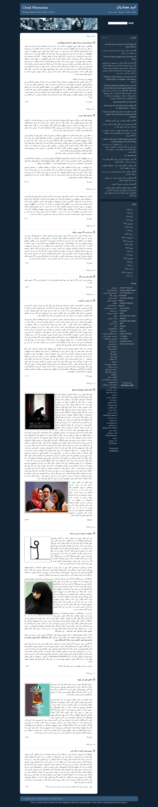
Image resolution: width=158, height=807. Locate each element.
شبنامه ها (113, 400)
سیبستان (113, 351)
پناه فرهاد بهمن (111, 392)
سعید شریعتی (112, 413)
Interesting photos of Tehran (124, 102)
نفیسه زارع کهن (111, 369)
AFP (121, 328)
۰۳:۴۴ (26, 287)
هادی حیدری (112, 318)
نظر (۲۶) (89, 287)
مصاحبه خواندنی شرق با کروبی (124, 184)
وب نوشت (113, 420)
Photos (39, 12)
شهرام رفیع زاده (111, 364)
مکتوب (114, 395)
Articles (32, 12)
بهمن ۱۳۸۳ (129, 248)
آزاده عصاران (112, 433)
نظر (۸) (89, 182)
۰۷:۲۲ (26, 102)
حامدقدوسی (112, 382)
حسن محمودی (111, 390)
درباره (115, 12)
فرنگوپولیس (112, 328)
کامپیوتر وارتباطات (110, 339)
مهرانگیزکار (112, 443)
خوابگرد (114, 374)
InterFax (123, 331)
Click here (96, 802)
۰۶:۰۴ (26, 376)
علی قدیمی (112, 341)
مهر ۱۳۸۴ (129, 220)
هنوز (115, 316)
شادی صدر (113, 430)
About (45, 12)
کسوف (114, 362)
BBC (121, 323)
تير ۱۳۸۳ (130, 262)
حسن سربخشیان (110, 308)
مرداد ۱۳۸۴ (129, 227)
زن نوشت (113, 311)
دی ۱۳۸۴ (129, 209)
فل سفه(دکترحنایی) (110, 334)
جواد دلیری (113, 410)
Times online (125, 308)
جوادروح (114, 331)
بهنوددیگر (113, 354)
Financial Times (126, 341)
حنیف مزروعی (112, 313)
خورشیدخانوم (112, 300)
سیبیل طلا (113, 295)
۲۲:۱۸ (26, 182)
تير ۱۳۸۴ (130, 230)
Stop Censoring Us (127, 344)
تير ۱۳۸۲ (130, 265)
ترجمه (82, 79)
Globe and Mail (125, 334)
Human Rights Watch (128, 290)
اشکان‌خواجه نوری (110, 293)
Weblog (25, 12)
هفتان (114, 303)
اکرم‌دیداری (112, 298)
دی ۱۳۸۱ (129, 276)
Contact (52, 12)
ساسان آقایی (112, 306)
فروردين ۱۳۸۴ (128, 241)
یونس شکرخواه (111, 372)
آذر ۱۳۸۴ (130, 213)
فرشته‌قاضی (112, 425)
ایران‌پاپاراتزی (112, 423)
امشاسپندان (112, 349)
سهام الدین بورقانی (110, 385)
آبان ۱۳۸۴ (129, 216)
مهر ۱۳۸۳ (129, 255)
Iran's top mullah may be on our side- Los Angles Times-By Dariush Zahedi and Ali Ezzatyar (119, 114)
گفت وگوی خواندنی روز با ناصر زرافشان (120, 120)
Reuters (123, 326)
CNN (122, 313)
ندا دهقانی (113, 359)
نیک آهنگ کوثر (112, 290)
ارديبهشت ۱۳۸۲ (127, 272)
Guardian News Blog (128, 321)
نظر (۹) (89, 263)
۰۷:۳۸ (26, 737)
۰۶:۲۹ (26, 787)
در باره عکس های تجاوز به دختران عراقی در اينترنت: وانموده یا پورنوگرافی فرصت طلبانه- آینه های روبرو (119, 132)
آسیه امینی (113, 323)
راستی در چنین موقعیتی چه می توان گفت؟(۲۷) (75, 666)
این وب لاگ (64, 258)
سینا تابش (113, 387)
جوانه (115, 438)
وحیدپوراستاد (112, 405)
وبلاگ (134, 12)
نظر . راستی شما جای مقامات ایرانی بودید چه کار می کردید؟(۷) (69, 787)
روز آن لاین (53, 733)
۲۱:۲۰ (26, 218)
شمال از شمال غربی (109, 379)
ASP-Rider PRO (127, 385)
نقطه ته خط (112, 377)
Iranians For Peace (109, 428)
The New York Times (128, 316)
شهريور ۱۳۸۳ (128, 258)
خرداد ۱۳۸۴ (128, 234)
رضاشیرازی (112, 344)
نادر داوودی (112, 441)
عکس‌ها (121, 12)
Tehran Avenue (111, 435)
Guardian (123, 311)
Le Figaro (123, 336)
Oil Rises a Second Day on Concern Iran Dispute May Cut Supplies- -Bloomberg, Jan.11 (120, 79)
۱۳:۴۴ (26, 520)
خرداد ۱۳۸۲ (128, 269)
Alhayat (123, 318)
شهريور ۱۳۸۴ (128, 223)
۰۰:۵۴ (26, 666)
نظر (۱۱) (89, 102)
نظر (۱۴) (89, 376)
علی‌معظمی (112, 407)
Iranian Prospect (126, 288)
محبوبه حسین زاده (110, 336)
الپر (115, 326)
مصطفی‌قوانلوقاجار (110, 415)
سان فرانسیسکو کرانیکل (82, 51)
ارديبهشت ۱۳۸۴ (127, 237)
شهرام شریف (112, 346)
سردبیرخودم (112, 367)
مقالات (128, 12)
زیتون (115, 321)
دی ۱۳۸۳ (129, 251)
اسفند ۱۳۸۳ (128, 244)
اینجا (70, 153)
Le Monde (123, 339)
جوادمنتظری (112, 402)
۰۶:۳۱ (26, 263)
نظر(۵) (89, 520)
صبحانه (114, 288)
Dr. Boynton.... (129, 155)
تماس (110, 12)
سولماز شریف (111, 397)
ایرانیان (28, 308)
